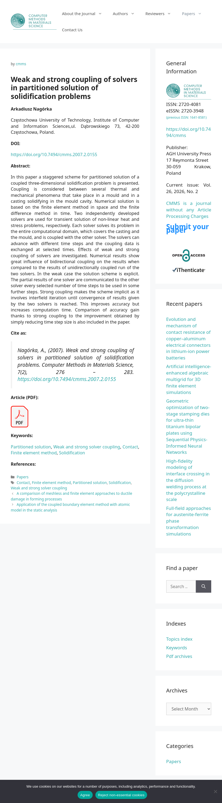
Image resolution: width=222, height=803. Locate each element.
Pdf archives (179, 656)
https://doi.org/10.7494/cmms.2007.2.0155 (54, 154)
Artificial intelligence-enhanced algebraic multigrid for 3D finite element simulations (188, 379)
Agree (85, 795)
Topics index (179, 639)
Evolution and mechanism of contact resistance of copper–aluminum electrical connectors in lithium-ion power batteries (188, 338)
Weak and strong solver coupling (86, 447)
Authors (126, 13)
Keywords (176, 647)
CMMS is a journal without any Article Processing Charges (188, 209)
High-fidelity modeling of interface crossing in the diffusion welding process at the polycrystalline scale (188, 480)
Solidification (72, 453)
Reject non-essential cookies (121, 795)
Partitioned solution (31, 447)
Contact (130, 447)
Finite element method (34, 453)
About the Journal (84, 13)
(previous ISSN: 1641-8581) (186, 117)
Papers (194, 13)
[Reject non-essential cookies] (215, 791)
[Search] (203, 586)
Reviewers (161, 13)
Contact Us (72, 29)
